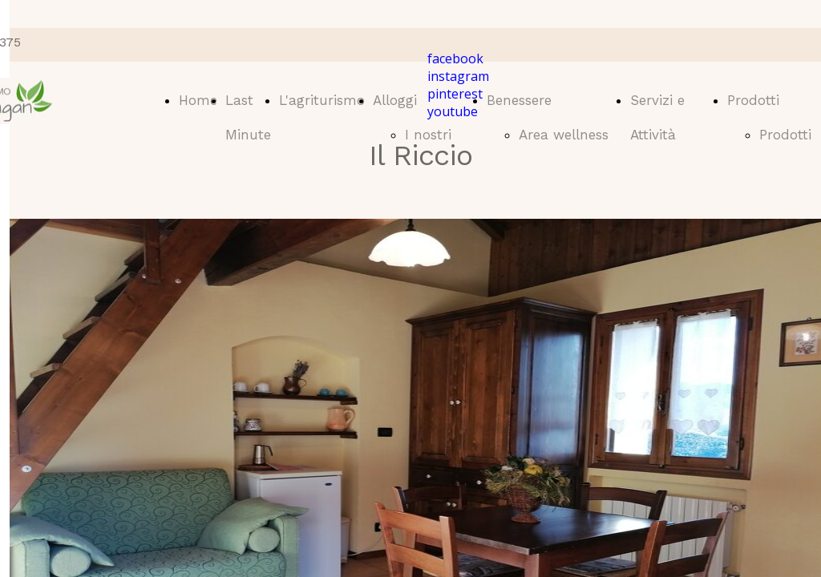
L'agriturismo (322, 100)
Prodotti (753, 100)
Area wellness (564, 135)
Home (198, 100)
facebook (455, 58)
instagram (458, 76)
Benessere (519, 100)
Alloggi (395, 100)
